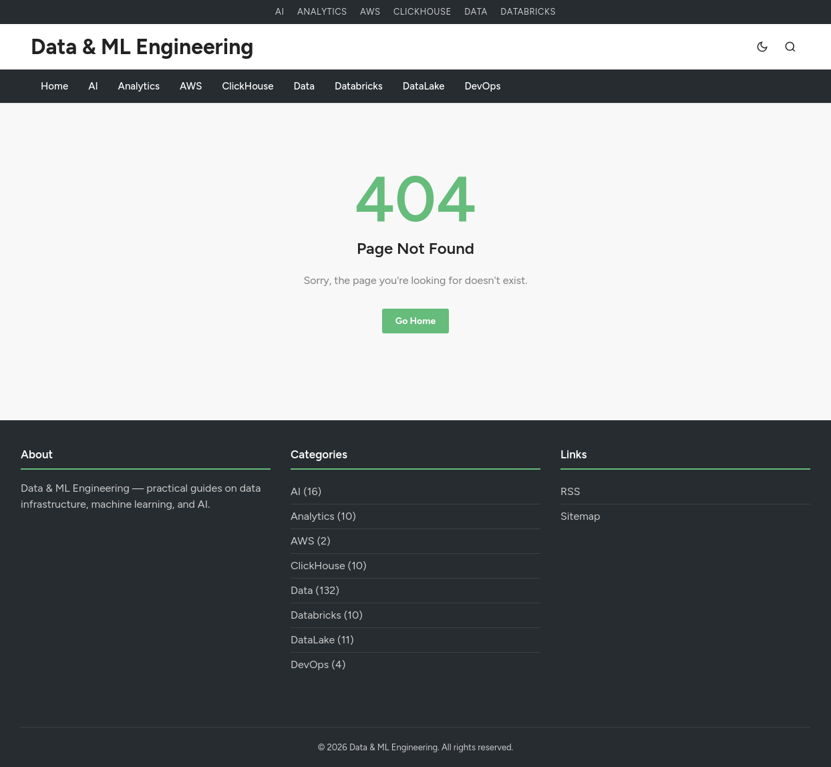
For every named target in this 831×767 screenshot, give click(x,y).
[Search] (790, 47)
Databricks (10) (327, 615)
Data (476, 12)
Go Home (415, 321)
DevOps (483, 86)
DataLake (424, 86)
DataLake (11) (322, 639)
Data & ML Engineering (142, 46)
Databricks (528, 12)
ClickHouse (422, 12)
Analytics (322, 12)
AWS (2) (311, 540)
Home (54, 86)
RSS (570, 491)
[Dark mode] (762, 47)
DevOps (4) (318, 664)
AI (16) (306, 491)
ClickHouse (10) (329, 565)
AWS (370, 12)
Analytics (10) (323, 516)
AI (279, 12)
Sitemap (580, 516)
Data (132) (315, 590)
